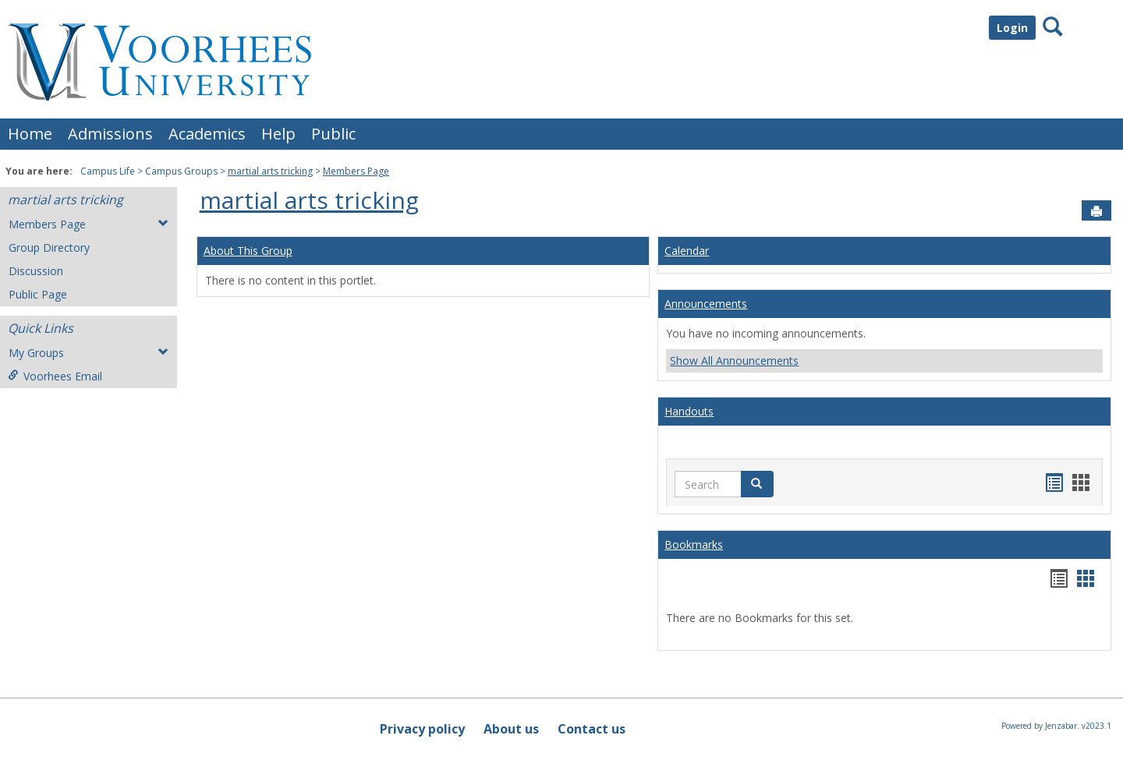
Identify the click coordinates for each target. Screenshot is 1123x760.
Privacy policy (422, 728)
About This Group (248, 250)
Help (278, 133)
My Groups (88, 352)
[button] (757, 484)
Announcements (705, 303)
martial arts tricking (270, 171)
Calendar (686, 250)
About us (511, 728)
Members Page (356, 171)
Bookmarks (693, 544)
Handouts (689, 411)
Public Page (38, 294)
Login (1012, 27)
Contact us (591, 728)
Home (30, 133)
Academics (207, 133)
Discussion (36, 270)
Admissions (110, 133)
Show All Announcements (734, 360)
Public (333, 133)
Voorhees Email (55, 376)
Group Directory (49, 247)
